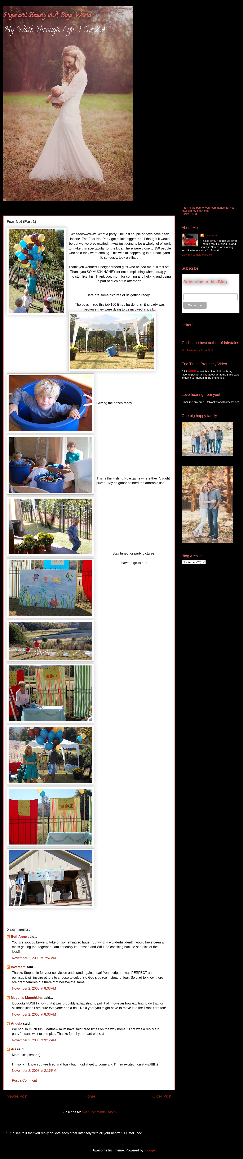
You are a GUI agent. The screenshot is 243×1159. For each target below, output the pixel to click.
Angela (16, 1023)
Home (90, 1096)
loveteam (18, 967)
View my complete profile (197, 254)
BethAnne (19, 936)
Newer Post (17, 1096)
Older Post (161, 1096)
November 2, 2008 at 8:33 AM (34, 988)
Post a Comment (24, 1080)
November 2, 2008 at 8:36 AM (34, 1014)
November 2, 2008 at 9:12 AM (34, 1040)
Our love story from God (197, 350)
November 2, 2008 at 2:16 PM (34, 1070)
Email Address (192, 291)
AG (13, 1049)
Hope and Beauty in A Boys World (47, 16)
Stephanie (211, 235)
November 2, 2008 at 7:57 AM (34, 958)
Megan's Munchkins (27, 997)
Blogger (150, 1150)
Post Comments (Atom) (99, 1112)
